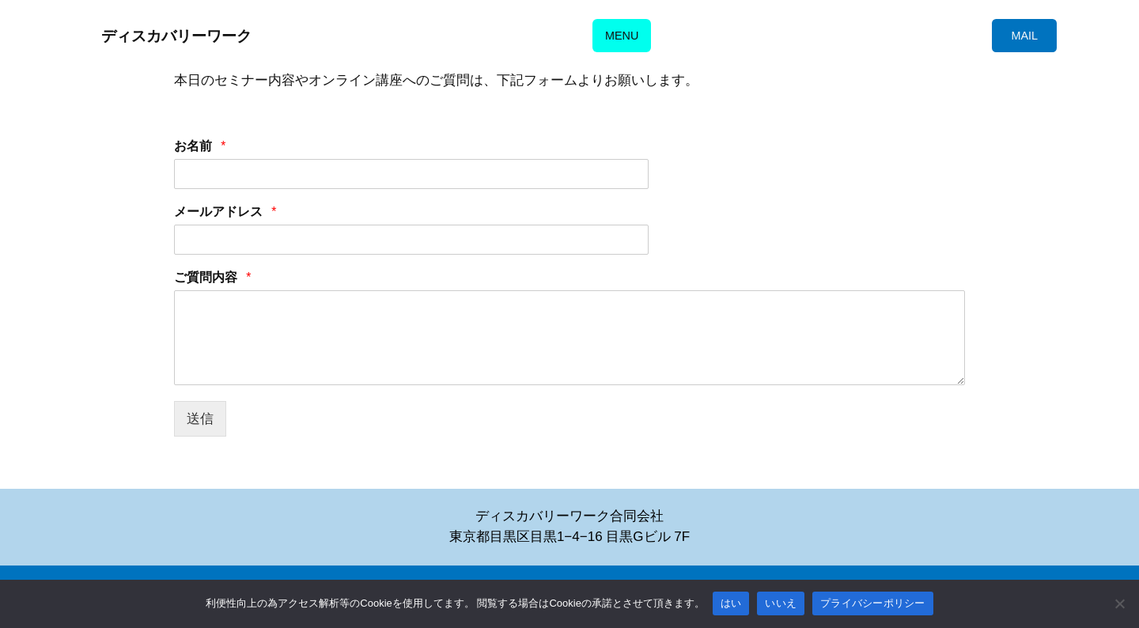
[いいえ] (1119, 603)
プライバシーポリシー (872, 603)
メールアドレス (226, 213)
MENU (621, 35)
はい (731, 603)
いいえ (781, 603)
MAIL (1024, 35)
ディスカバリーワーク (176, 35)
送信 (200, 419)
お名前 (200, 147)
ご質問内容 (213, 278)
